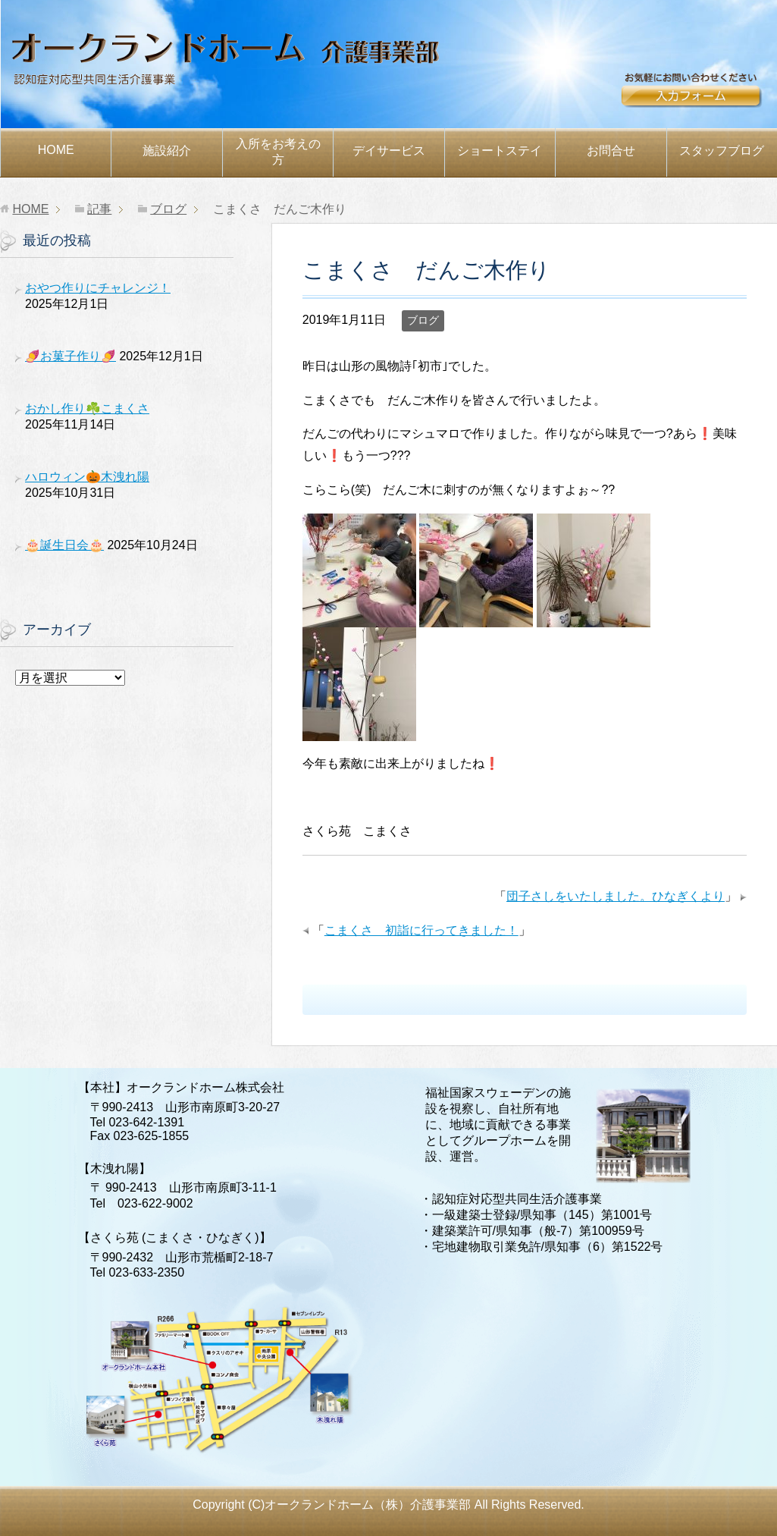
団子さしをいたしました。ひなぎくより (615, 896)
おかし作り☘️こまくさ (87, 408)
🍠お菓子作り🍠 (70, 356)
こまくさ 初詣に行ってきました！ (421, 930)
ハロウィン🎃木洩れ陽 (87, 476)
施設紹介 (167, 150)
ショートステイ (499, 150)
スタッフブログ (721, 150)
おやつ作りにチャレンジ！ (98, 287)
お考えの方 (278, 151)
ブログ (423, 320)
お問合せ (698, 96)
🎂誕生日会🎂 (64, 545)
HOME (56, 149)
